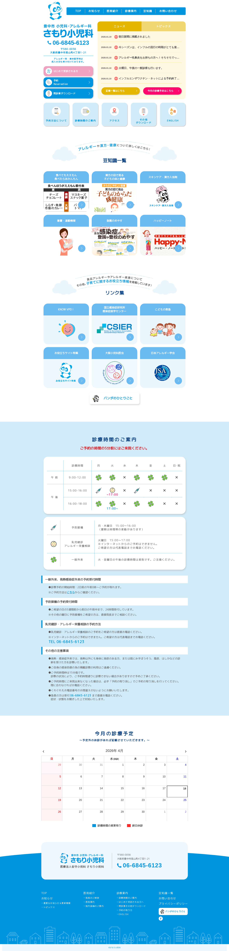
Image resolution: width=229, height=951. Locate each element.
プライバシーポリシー (173, 904)
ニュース (119, 26)
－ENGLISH (123, 914)
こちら (71, 592)
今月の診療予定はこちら (163, 90)
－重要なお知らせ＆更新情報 (56, 903)
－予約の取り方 (124, 910)
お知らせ (94, 11)
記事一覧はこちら (121, 90)
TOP (78, 11)
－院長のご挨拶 (91, 897)
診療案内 (131, 11)
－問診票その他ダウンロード (131, 906)
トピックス (163, 26)
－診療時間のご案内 (127, 897)
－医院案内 (89, 902)
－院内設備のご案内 (93, 906)
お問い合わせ (168, 11)
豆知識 (147, 11)
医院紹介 (112, 11)
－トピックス (48, 907)
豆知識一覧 (166, 893)
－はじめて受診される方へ (130, 902)
